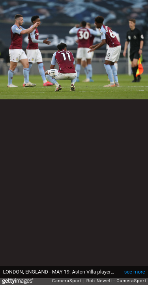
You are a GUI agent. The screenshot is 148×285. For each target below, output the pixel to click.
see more (134, 272)
